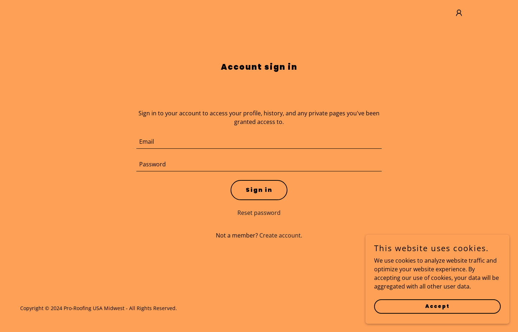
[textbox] (259, 142)
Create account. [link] (280, 235)
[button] (459, 13)
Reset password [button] (259, 213)
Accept (437, 320)
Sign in (259, 190)
